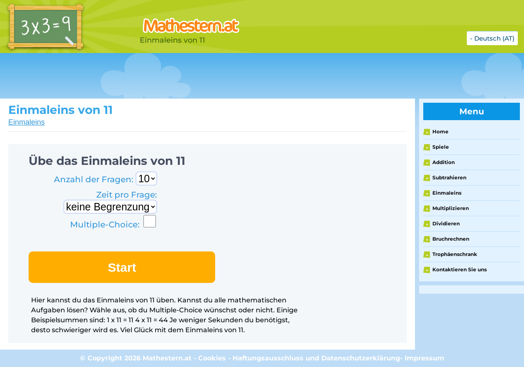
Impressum (424, 358)
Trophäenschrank (454, 254)
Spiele (440, 147)
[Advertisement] (207, 75)
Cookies (212, 358)
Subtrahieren (449, 177)
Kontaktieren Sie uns (459, 269)
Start (122, 267)
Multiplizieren (450, 208)
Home (440, 131)
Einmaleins (26, 122)
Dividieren (446, 223)
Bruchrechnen (450, 239)
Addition (443, 162)
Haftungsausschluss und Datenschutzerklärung (316, 358)
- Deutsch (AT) (492, 38)
